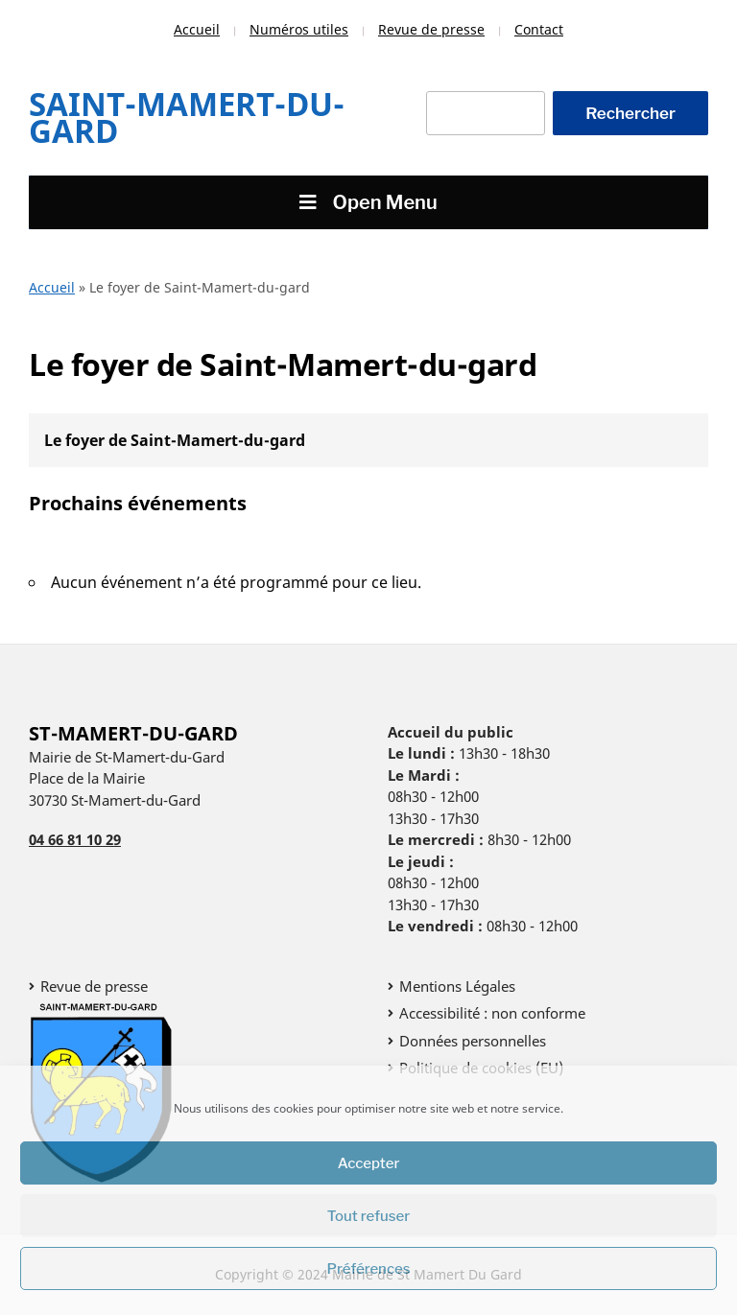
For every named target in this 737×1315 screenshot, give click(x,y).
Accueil (197, 29)
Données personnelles (472, 1040)
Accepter (369, 1163)
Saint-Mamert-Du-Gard (187, 117)
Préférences (369, 1269)
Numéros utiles (299, 29)
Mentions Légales (457, 986)
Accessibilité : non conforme (492, 1012)
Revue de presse (431, 29)
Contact (538, 29)
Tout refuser (369, 1216)
